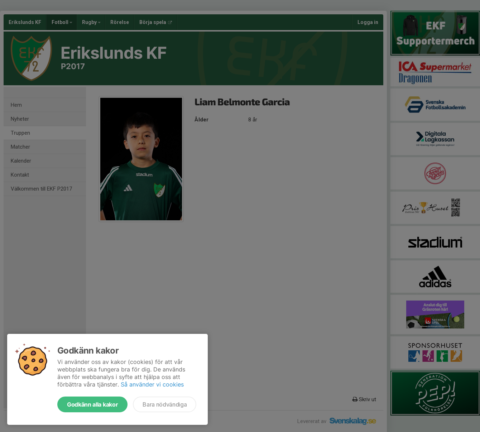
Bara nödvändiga (165, 404)
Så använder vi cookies (152, 384)
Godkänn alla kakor (92, 404)
